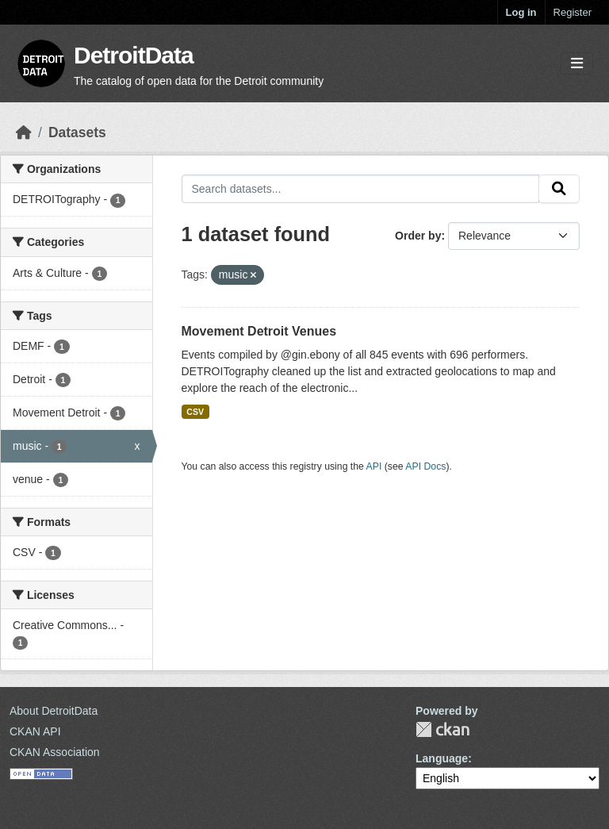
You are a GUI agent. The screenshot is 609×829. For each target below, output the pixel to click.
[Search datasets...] (361, 189)
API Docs (425, 466)
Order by (418, 235)
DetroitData (133, 55)
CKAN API (35, 731)
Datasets (77, 132)
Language (442, 758)
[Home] (24, 132)
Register (572, 12)
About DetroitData (54, 710)
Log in (521, 12)
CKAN (442, 729)
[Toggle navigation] (577, 63)
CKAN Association (55, 752)
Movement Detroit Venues (259, 331)
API (374, 466)
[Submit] (559, 189)
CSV (195, 411)
